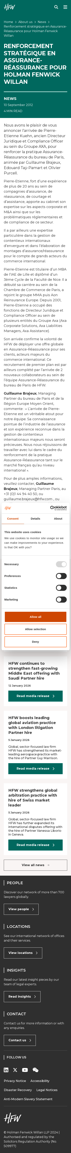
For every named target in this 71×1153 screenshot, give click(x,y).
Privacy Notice (15, 1081)
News (42, 22)
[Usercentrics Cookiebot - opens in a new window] (50, 508)
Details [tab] (35, 518)
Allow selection (35, 629)
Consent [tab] (13, 518)
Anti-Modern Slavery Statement (28, 1099)
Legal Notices (47, 1090)
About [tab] (58, 518)
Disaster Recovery (18, 1090)
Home (8, 22)
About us (25, 22)
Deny (35, 641)
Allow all (35, 616)
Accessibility (39, 1081)
